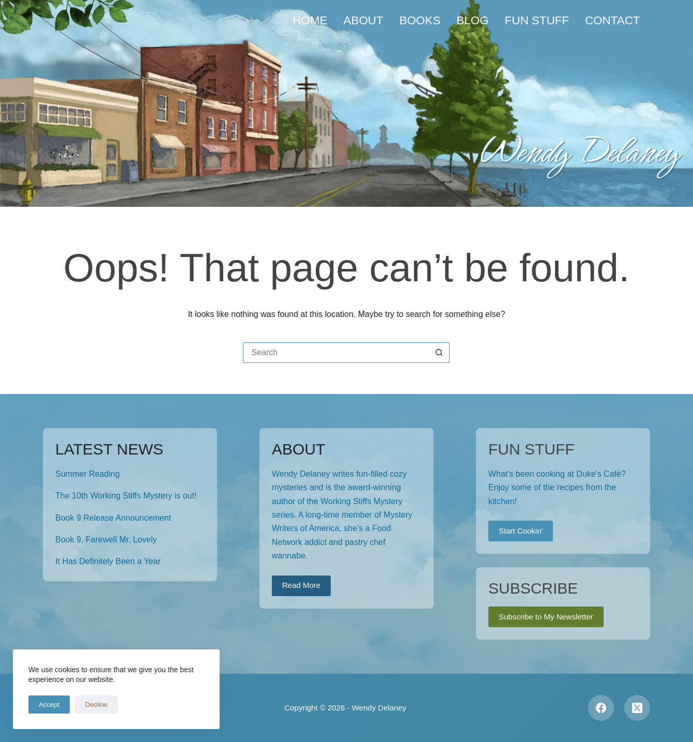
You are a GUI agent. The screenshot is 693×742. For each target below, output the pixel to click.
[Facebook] (601, 708)
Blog (472, 20)
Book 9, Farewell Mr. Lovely (106, 539)
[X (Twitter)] (637, 708)
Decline (96, 704)
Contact (612, 20)
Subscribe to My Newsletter (546, 616)
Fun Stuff (537, 20)
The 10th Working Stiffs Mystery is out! (125, 495)
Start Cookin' (521, 530)
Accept (49, 704)
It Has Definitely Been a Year (108, 561)
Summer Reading (87, 474)
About (363, 20)
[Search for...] (336, 352)
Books (420, 20)
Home (309, 20)
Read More (301, 585)
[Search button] (439, 352)
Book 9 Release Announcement (113, 517)
